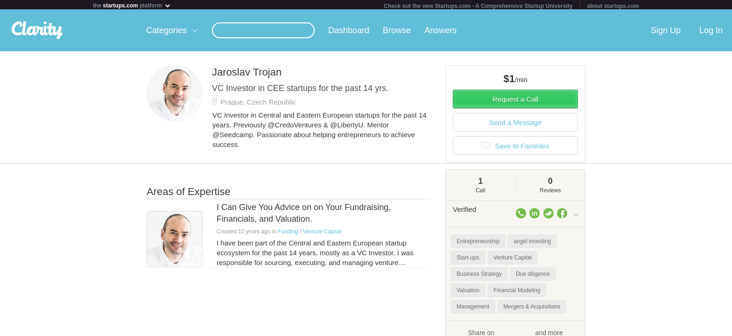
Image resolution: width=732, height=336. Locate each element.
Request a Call (515, 101)
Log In (711, 32)
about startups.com (613, 6)
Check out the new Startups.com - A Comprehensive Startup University (478, 6)
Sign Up (666, 32)
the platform (132, 5)
